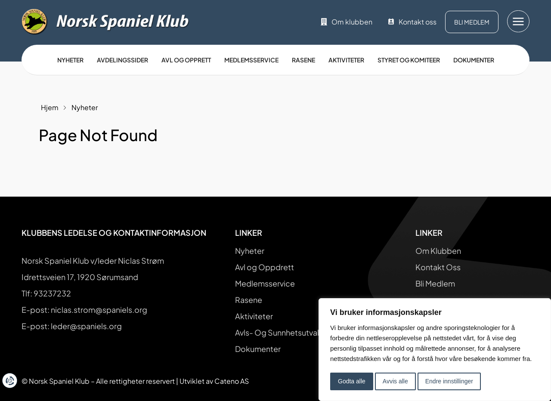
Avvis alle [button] (395, 381)
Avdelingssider (122, 60)
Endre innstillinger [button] (449, 381)
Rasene (303, 60)
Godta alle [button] (351, 381)
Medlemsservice (251, 60)
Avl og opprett (186, 60)
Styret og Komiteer (409, 60)
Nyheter (70, 60)
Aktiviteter (346, 60)
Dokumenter (473, 60)
